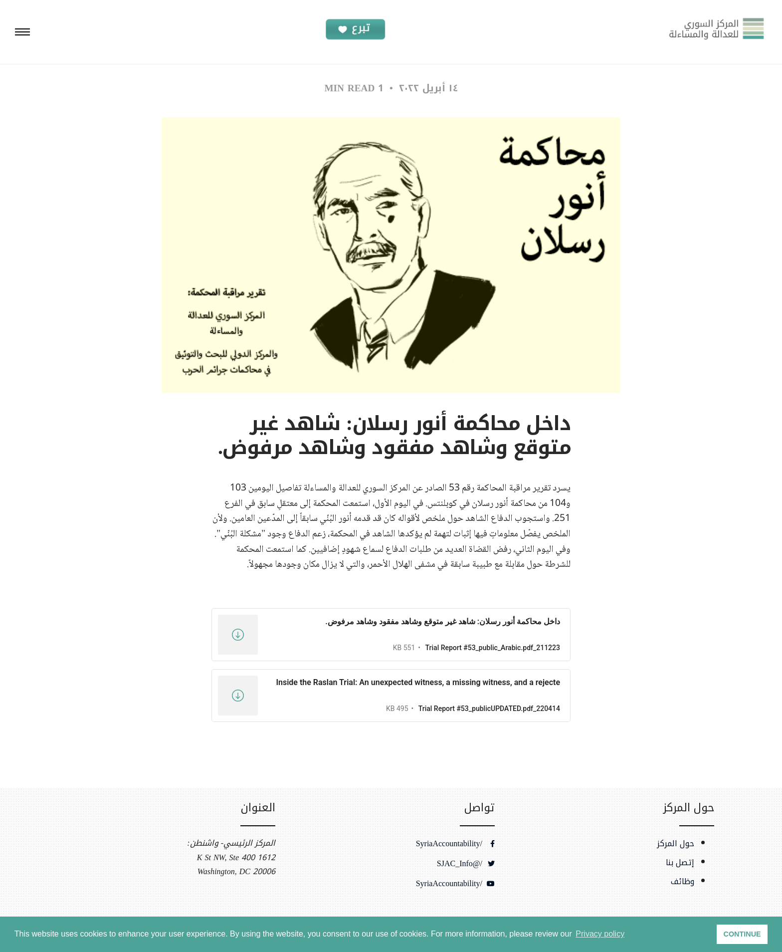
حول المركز (675, 843)
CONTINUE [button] (742, 934)
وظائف (682, 881)
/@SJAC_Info (466, 863)
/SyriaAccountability (455, 843)
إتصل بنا (680, 862)
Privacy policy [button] (600, 934)
